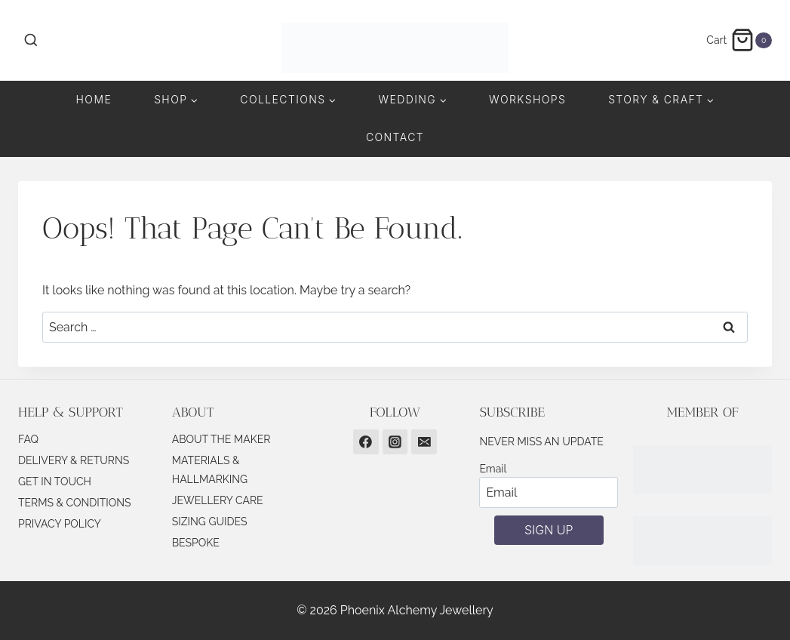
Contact (395, 137)
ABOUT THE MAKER (221, 439)
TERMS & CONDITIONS (74, 503)
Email (492, 469)
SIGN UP (548, 529)
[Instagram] (395, 442)
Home (94, 99)
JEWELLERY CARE (217, 500)
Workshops (527, 99)
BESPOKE (196, 543)
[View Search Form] (31, 41)
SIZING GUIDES (209, 521)
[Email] (424, 442)
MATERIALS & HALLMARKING (209, 469)
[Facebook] (366, 442)
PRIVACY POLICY (59, 524)
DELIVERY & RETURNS (73, 460)
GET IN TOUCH (54, 481)
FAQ (28, 439)
